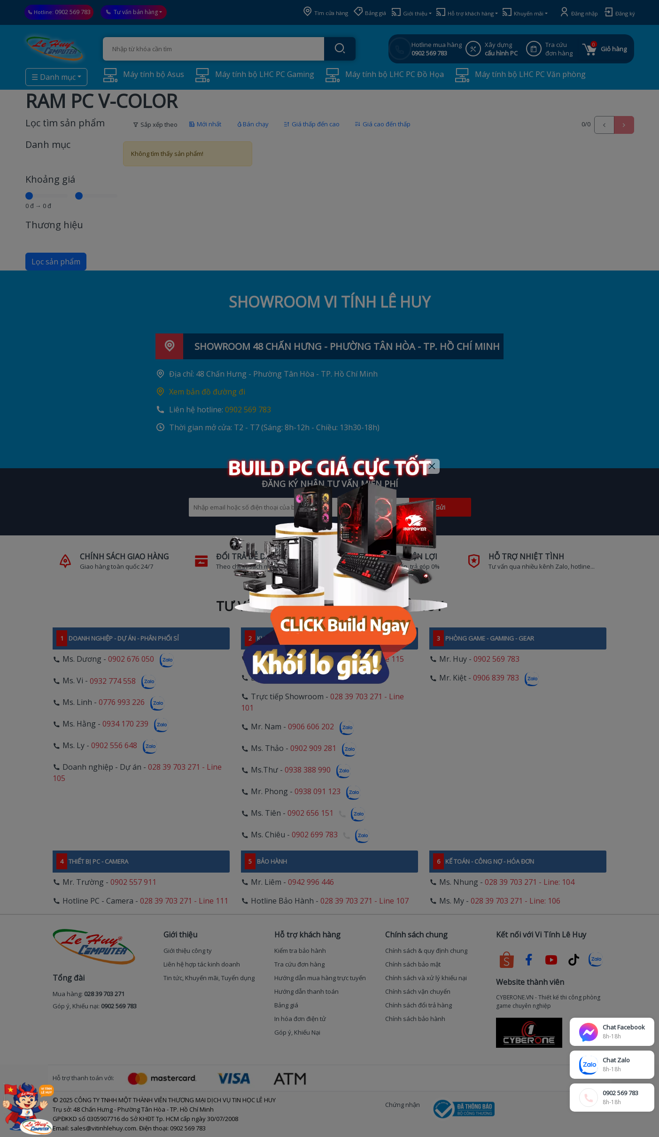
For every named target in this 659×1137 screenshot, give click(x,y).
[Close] (432, 466)
